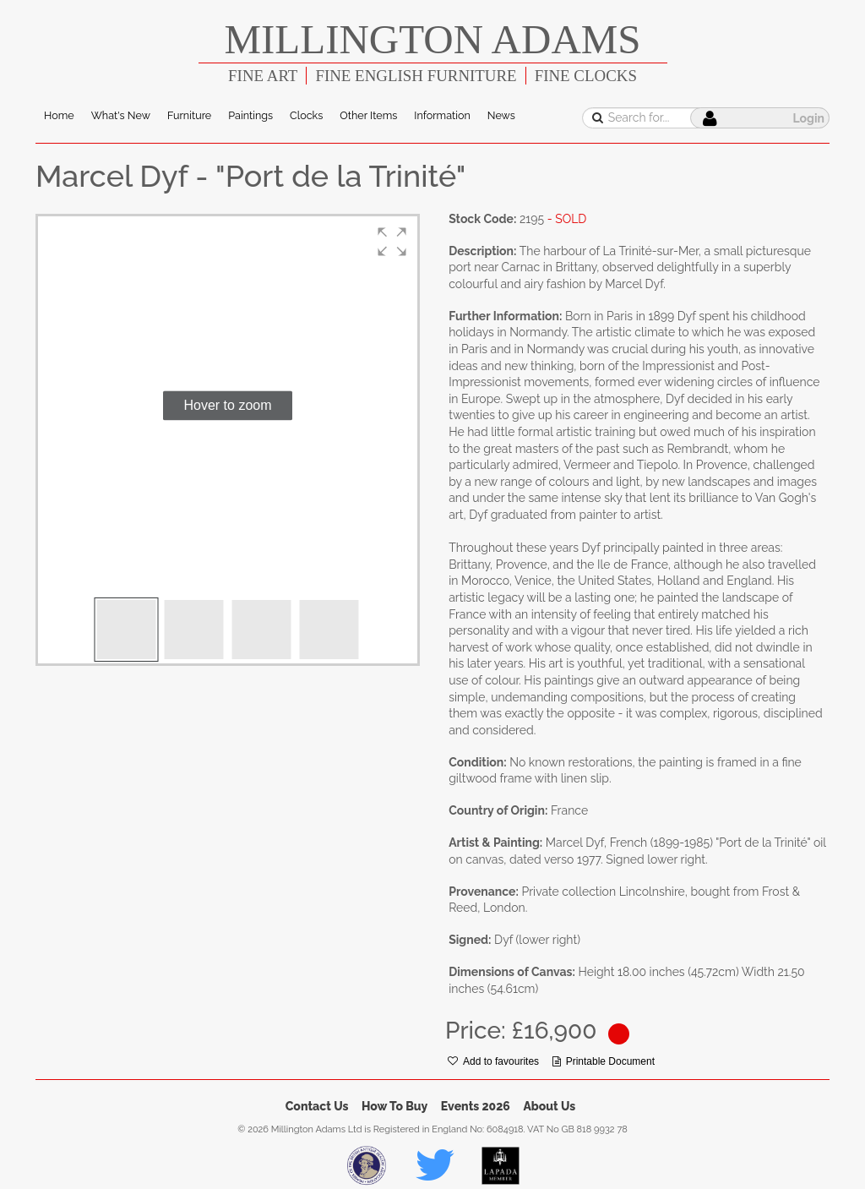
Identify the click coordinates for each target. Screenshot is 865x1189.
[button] (392, 241)
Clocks (306, 115)
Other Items (368, 115)
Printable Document (603, 1061)
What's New (120, 115)
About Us (549, 1106)
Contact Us (317, 1106)
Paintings (250, 115)
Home (59, 115)
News (501, 115)
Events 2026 (475, 1106)
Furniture (189, 115)
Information (442, 115)
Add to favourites (493, 1061)
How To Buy (394, 1106)
